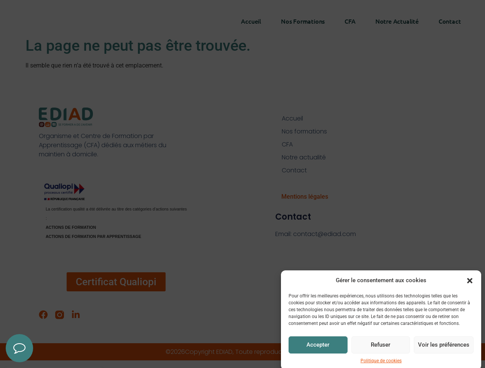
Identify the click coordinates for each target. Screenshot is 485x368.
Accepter (317, 352)
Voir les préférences (443, 352)
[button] (470, 288)
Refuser (380, 352)
